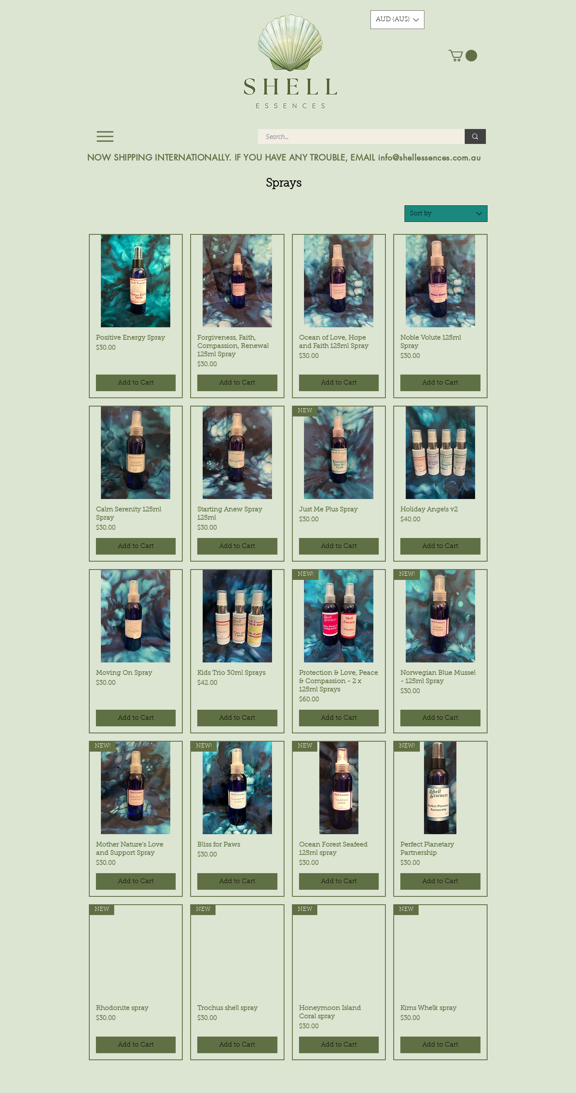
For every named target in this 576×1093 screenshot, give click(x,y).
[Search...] (356, 137)
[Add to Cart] (136, 383)
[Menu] (105, 136)
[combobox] (446, 213)
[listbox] (397, 19)
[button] (397, 19)
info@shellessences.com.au (429, 157)
